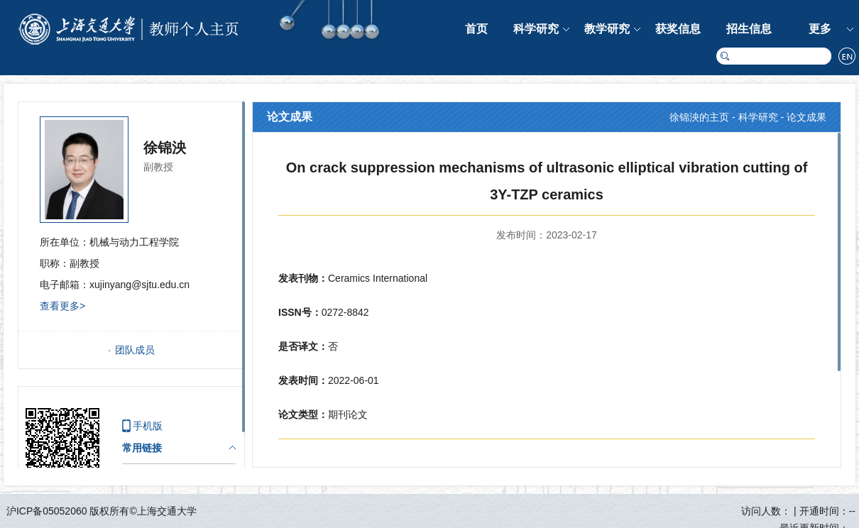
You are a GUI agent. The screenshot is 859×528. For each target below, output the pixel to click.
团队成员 (135, 350)
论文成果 (806, 117)
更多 (820, 29)
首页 (476, 29)
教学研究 (607, 29)
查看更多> (62, 306)
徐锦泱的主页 (699, 117)
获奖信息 (678, 29)
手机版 (148, 425)
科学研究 (536, 29)
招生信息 (749, 29)
